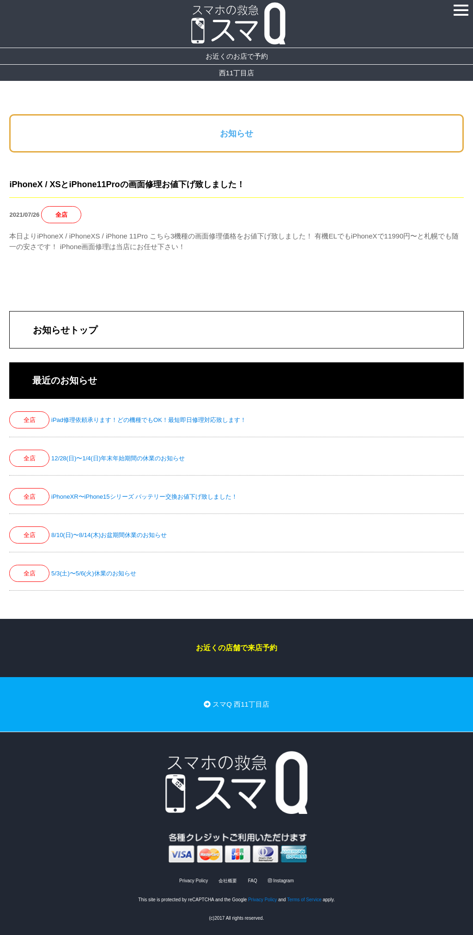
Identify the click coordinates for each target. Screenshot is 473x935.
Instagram (281, 880)
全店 (61, 214)
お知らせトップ (65, 330)
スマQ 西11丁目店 (236, 704)
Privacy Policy (193, 880)
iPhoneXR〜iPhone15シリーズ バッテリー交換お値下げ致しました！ (144, 496)
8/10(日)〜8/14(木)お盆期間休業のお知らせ (109, 535)
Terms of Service (304, 899)
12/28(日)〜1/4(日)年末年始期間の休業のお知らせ (118, 458)
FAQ (252, 880)
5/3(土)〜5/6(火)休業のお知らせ (93, 573)
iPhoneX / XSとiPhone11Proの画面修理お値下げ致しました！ (126, 184)
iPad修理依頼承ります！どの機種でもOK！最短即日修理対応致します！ (148, 419)
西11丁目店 (237, 73)
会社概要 (227, 880)
